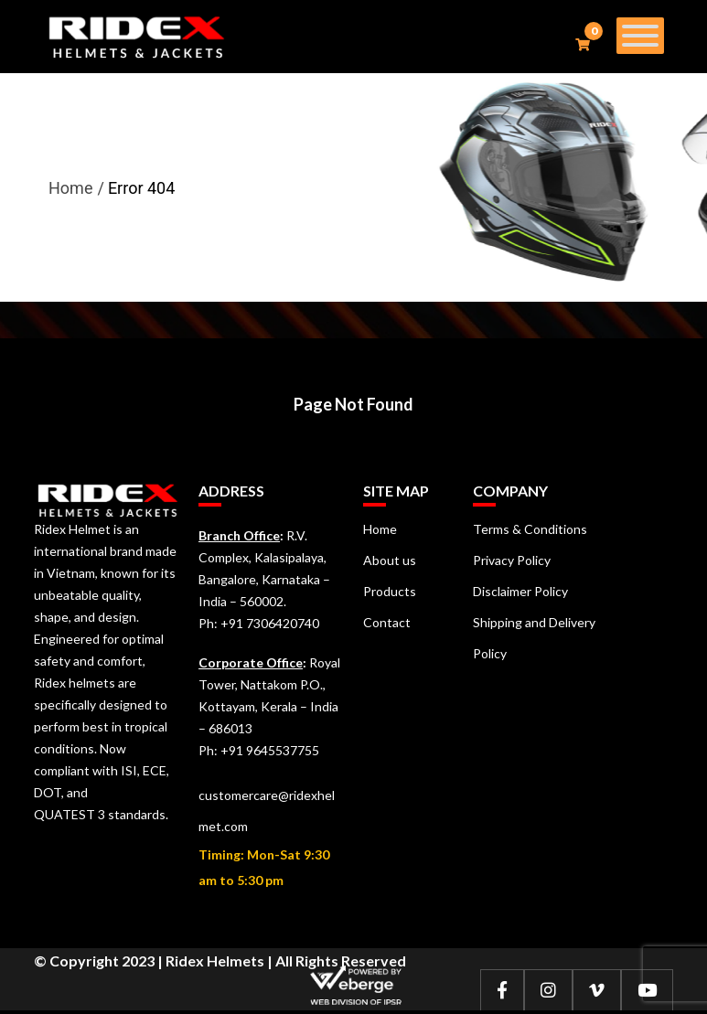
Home (70, 187)
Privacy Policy (512, 560)
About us (389, 560)
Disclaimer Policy (520, 591)
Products (389, 591)
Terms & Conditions (530, 529)
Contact (387, 622)
